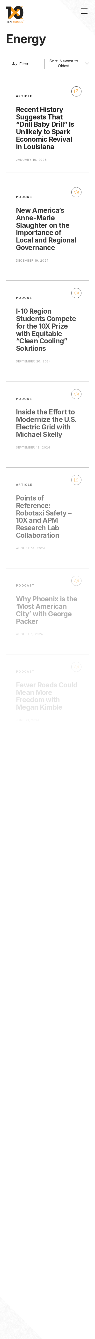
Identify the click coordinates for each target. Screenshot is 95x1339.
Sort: (69, 63)
